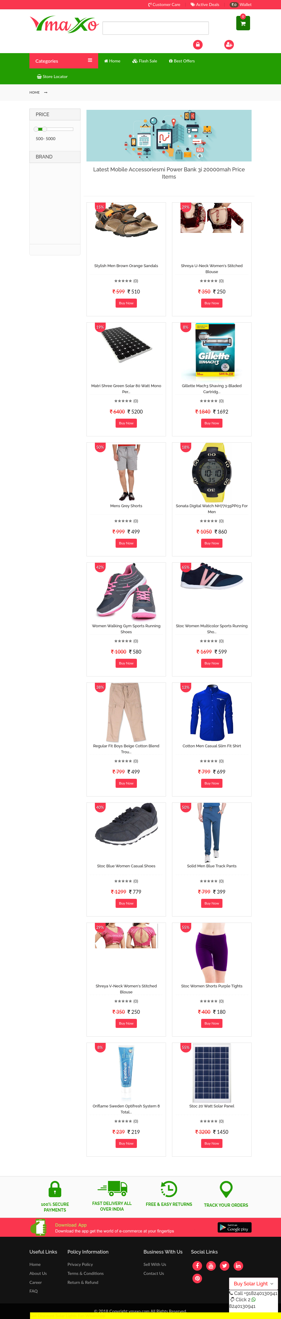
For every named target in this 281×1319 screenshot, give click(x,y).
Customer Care (164, 4)
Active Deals (205, 4)
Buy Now (126, 303)
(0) (135, 280)
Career (35, 1282)
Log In (204, 44)
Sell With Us (155, 1264)
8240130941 (242, 1306)
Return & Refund (83, 1282)
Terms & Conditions (86, 1273)
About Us (38, 1273)
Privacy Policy (80, 1264)
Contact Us (154, 1273)
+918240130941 (260, 1293)
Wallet (241, 4)
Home (35, 1264)
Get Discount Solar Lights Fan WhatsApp (67, 1315)
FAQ (33, 1290)
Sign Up (237, 44)
